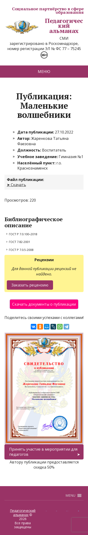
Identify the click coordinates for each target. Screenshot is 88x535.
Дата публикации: (36, 132)
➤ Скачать (16, 184)
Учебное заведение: (38, 156)
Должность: (29, 150)
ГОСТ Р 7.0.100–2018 (23, 234)
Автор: (24, 138)
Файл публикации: (25, 179)
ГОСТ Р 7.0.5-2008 (21, 250)
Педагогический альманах (43, 25)
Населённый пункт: (36, 163)
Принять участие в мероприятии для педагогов (43, 452)
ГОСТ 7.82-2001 (19, 242)
